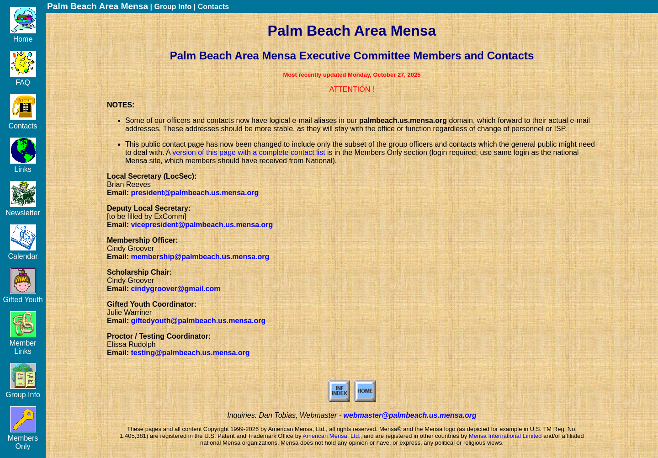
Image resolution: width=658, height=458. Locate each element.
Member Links (23, 343)
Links (23, 165)
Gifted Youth (22, 296)
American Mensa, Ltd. (331, 435)
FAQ (23, 78)
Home (23, 35)
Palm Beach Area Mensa (97, 6)
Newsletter (22, 209)
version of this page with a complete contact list (248, 152)
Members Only (23, 438)
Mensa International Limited (505, 435)
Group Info (22, 391)
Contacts (22, 122)
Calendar (23, 252)
